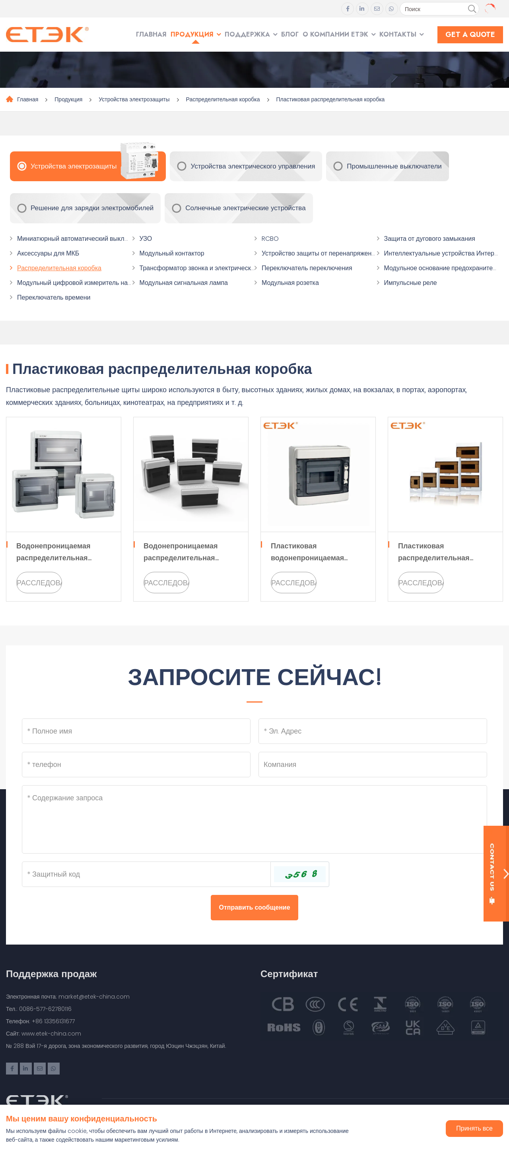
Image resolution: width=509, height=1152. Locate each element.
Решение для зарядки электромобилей (92, 208)
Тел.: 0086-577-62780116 (39, 1009)
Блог (290, 34)
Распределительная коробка (223, 99)
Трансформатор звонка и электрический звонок (209, 268)
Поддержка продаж (51, 973)
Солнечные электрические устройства (245, 208)
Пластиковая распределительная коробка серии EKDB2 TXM (444, 558)
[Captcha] (146, 874)
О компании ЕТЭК (335, 34)
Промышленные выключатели (394, 166)
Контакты (397, 34)
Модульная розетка (290, 282)
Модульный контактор (172, 253)
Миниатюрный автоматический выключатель (83, 238)
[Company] (372, 764)
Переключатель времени (53, 297)
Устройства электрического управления (252, 166)
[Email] (372, 731)
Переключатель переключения (307, 268)
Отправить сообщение (254, 907)
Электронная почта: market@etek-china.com (68, 997)
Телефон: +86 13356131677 (40, 1021)
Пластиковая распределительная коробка (330, 99)
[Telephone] (136, 764)
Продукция (192, 34)
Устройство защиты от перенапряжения (320, 253)
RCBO (270, 238)
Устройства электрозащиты (134, 99)
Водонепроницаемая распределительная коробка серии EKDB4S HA (189, 558)
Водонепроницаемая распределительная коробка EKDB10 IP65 (53, 558)
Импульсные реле (410, 282)
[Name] (136, 731)
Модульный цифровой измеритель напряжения (86, 282)
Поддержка (247, 34)
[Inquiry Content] (254, 819)
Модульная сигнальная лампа (184, 282)
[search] (472, 9)
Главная (151, 34)
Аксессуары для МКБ (48, 253)
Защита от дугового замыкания (429, 238)
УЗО (146, 238)
